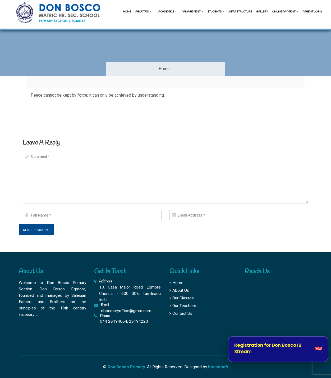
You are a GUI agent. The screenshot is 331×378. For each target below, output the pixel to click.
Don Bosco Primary (126, 366)
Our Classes (181, 298)
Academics (166, 12)
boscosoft (218, 366)
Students (215, 12)
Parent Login (312, 12)
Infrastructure (240, 12)
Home (127, 12)
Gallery (262, 12)
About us (142, 12)
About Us (179, 290)
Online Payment (284, 12)
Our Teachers (182, 305)
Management (191, 12)
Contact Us (180, 313)
